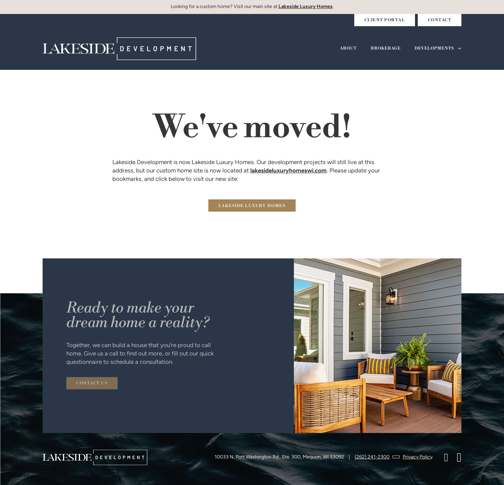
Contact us (92, 383)
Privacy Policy (417, 457)
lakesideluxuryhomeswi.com (288, 171)
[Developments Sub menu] (460, 48)
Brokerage (386, 49)
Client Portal (384, 20)
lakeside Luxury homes (252, 206)
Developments (434, 49)
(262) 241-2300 (372, 457)
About (348, 49)
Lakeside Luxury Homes (306, 6)
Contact (440, 20)
